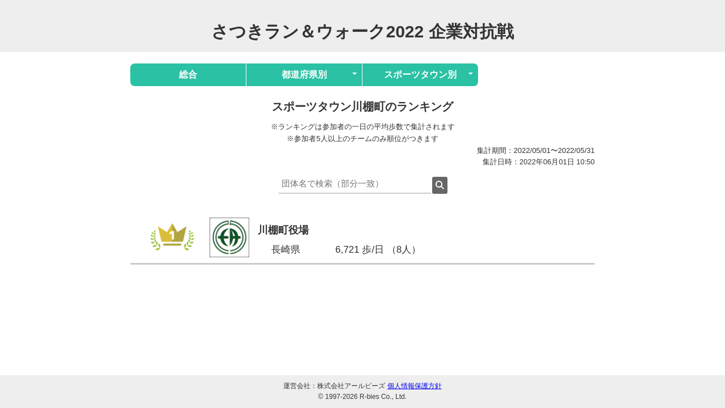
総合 (188, 74)
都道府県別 (304, 74)
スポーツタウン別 (420, 74)
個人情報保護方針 (414, 386)
